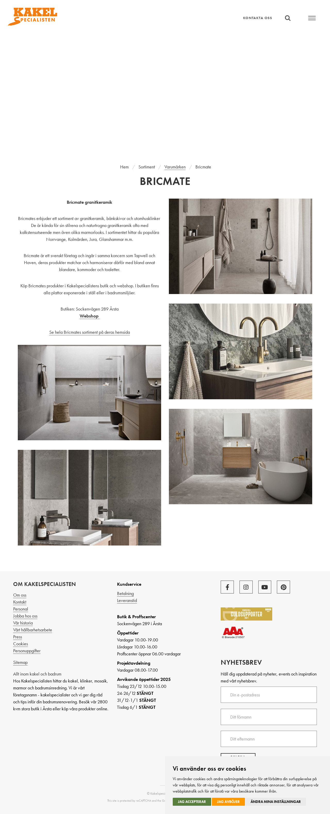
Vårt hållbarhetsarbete (32, 630)
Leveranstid (127, 600)
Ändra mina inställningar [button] (276, 801)
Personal (20, 609)
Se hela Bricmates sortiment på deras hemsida (89, 332)
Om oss (19, 595)
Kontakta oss (257, 17)
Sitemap (20, 662)
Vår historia (23, 623)
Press (17, 637)
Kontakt (19, 602)
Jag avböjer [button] (228, 801)
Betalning (125, 593)
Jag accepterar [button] (192, 801)
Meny (312, 18)
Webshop (90, 316)
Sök (287, 18)
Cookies (20, 644)
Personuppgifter (26, 651)
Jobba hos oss (25, 616)
